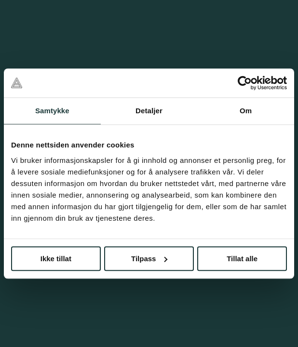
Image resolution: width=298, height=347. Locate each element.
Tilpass (149, 258)
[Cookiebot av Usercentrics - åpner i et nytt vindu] (245, 83)
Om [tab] (246, 111)
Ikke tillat (56, 258)
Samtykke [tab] (52, 111)
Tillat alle (242, 258)
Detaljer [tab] (149, 111)
